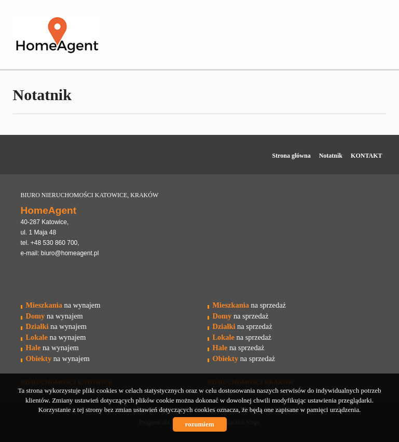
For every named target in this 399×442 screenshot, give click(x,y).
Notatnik (330, 155)
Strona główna (291, 155)
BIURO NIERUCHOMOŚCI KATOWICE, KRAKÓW (90, 195)
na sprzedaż (249, 305)
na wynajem (63, 305)
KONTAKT (366, 155)
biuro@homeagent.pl (70, 253)
